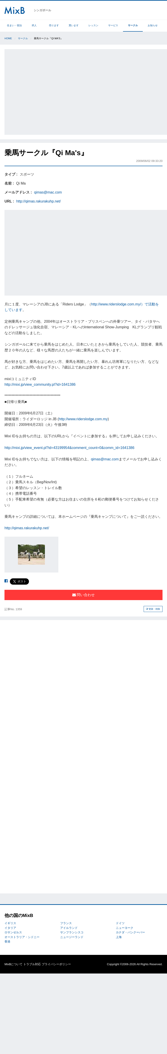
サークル (133, 25)
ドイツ (120, 923)
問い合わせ (83, 595)
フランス (66, 923)
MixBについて (13, 964)
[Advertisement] (43, 91)
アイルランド (69, 928)
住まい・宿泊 (14, 25)
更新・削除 (153, 609)
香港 (7, 941)
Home (8, 38)
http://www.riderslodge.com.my (83, 419)
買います (74, 25)
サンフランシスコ (72, 932)
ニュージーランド (72, 937)
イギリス (10, 923)
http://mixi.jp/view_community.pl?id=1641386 (40, 384)
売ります (54, 25)
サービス (113, 25)
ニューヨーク (124, 928)
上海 (119, 937)
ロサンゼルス (13, 932)
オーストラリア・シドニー (22, 937)
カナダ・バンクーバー (130, 932)
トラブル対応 (32, 964)
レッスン (93, 25)
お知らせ (153, 25)
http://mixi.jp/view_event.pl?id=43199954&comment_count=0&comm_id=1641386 (69, 448)
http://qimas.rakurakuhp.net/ (38, 201)
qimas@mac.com (48, 192)
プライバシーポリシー (56, 964)
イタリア (10, 928)
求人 (34, 25)
